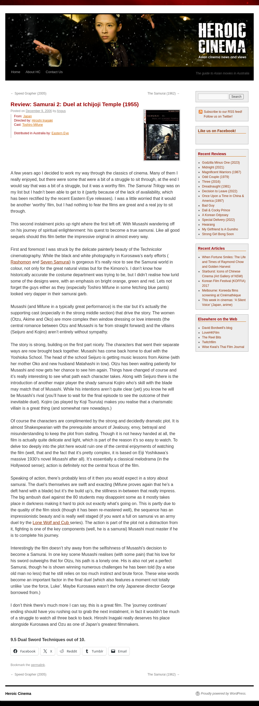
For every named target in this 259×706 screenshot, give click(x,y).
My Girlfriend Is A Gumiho (220, 229)
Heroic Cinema (18, 693)
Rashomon (21, 262)
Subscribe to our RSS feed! (223, 112)
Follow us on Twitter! (218, 116)
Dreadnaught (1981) (216, 186)
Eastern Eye (60, 133)
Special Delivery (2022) (218, 220)
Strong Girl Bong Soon (218, 234)
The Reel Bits (211, 337)
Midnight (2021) (213, 167)
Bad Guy (208, 205)
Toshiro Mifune (32, 125)
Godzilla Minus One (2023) (221, 162)
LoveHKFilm (210, 332)
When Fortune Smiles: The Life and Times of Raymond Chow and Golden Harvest (224, 262)
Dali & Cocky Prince (216, 210)
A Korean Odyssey (215, 215)
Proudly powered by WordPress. (223, 693)
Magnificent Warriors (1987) (221, 172)
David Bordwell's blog (217, 328)
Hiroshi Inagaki (42, 120)
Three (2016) (211, 182)
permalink (38, 665)
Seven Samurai (54, 262)
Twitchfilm (209, 342)
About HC (33, 72)
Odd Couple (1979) (215, 177)
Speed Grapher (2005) (28, 93)
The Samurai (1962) (163, 93)
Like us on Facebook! (217, 131)
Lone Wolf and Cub (51, 522)
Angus (61, 111)
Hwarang (208, 224)
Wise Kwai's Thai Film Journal (223, 347)
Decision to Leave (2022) (219, 191)
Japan (27, 116)
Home (15, 72)
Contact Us (54, 72)
